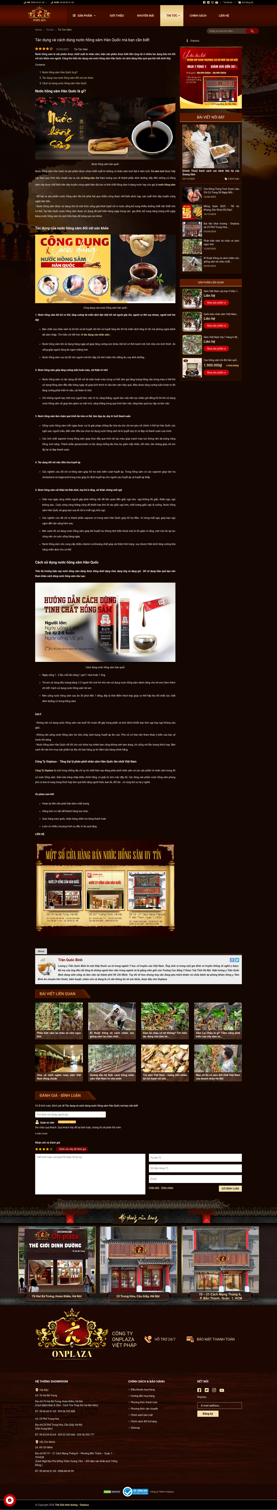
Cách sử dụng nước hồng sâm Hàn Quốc (64, 83)
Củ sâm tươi (157, 171)
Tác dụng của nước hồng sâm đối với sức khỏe (67, 77)
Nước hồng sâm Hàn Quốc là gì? (60, 72)
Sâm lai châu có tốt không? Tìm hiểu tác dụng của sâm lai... (165, 1034)
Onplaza (194, 40)
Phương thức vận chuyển (144, 1408)
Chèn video (167, 1187)
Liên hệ (224, 15)
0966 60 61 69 (37, 2)
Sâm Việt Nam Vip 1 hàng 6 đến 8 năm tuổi (221, 337)
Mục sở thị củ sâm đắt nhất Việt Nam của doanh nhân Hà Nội (218, 1076)
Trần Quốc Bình (70, 960)
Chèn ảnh (154, 1187)
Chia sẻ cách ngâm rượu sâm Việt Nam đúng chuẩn (59, 1076)
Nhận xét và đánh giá (47, 1142)
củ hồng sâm (88, 178)
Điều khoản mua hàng (143, 1389)
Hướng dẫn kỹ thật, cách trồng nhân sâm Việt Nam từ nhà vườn (112, 1076)
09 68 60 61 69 (67, 2)
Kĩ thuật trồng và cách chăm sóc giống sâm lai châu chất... (112, 1034)
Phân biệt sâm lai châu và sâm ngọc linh (59, 1034)
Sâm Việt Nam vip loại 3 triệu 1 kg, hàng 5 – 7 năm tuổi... (220, 291)
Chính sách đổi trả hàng (144, 1421)
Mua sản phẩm (215, 302)
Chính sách (198, 15)
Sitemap (135, 1427)
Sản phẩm (85, 15)
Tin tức (174, 15)
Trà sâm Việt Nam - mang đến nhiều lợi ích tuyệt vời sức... (165, 1076)
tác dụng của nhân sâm (97, 334)
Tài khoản (227, 2)
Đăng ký (208, 1413)
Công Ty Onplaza (44, 770)
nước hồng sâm (166, 184)
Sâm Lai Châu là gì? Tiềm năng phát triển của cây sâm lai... (218, 1034)
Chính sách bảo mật (142, 1415)
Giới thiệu (117, 15)
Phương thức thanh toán (144, 1402)
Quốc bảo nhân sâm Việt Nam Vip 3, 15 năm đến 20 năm (220, 314)
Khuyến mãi (145, 15)
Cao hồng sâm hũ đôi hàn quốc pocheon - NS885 (221, 360)
